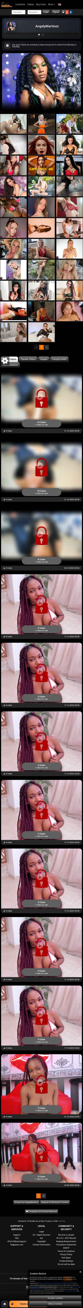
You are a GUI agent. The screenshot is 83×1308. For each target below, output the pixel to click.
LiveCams (20, 4)
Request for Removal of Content (54, 1202)
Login (46, 12)
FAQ (17, 1238)
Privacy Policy (66, 1254)
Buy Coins (41, 4)
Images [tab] (43, 359)
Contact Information (41, 1245)
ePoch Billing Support (16, 1241)
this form (76, 1287)
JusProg (61, 1221)
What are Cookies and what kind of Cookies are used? (55, 1283)
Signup (56, 12)
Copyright (41, 1241)
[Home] (4, 1304)
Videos (30, 4)
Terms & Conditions (66, 1251)
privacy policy (34, 1287)
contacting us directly (37, 1289)
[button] (59, 4)
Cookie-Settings (66, 1261)
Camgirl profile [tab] (59, 359)
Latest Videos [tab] (9, 359)
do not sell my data (70, 1291)
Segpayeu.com (16, 1245)
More (50, 4)
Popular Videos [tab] (28, 359)
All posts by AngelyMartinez (26, 1202)
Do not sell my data (66, 1264)
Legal (41, 1232)
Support (16, 1235)
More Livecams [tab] (10, 365)
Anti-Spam (66, 1258)
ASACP (66, 1248)
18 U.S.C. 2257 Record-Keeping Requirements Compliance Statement (66, 1241)
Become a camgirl (66, 1235)
